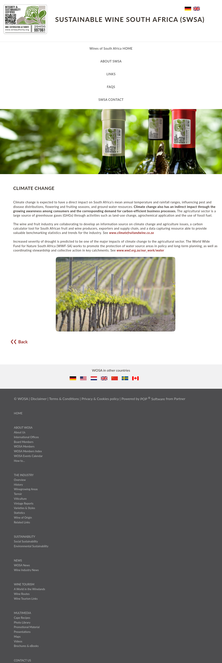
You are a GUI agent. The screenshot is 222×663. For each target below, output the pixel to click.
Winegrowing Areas (26, 489)
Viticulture (20, 498)
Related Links (22, 522)
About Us (19, 432)
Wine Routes (22, 594)
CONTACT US (22, 660)
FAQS (111, 87)
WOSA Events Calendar (28, 456)
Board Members (23, 442)
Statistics (19, 512)
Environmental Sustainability (31, 546)
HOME (18, 413)
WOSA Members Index (28, 451)
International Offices (26, 437)
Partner (179, 399)
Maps (17, 636)
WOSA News (22, 565)
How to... (19, 460)
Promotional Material (26, 627)
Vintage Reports (23, 503)
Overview (20, 480)
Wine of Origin (23, 517)
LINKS (110, 74)
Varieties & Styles (24, 508)
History (18, 484)
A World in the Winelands (29, 589)
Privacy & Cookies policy (100, 399)
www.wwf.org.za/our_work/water (140, 250)
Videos (18, 641)
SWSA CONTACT (110, 99)
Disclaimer (38, 399)
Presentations (22, 632)
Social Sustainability (26, 541)
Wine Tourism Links (26, 598)
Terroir (18, 494)
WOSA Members (24, 446)
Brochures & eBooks (26, 646)
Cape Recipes (22, 617)
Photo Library (22, 622)
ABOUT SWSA (111, 61)
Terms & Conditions (64, 399)
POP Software (152, 399)
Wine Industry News (26, 570)
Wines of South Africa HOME (111, 48)
